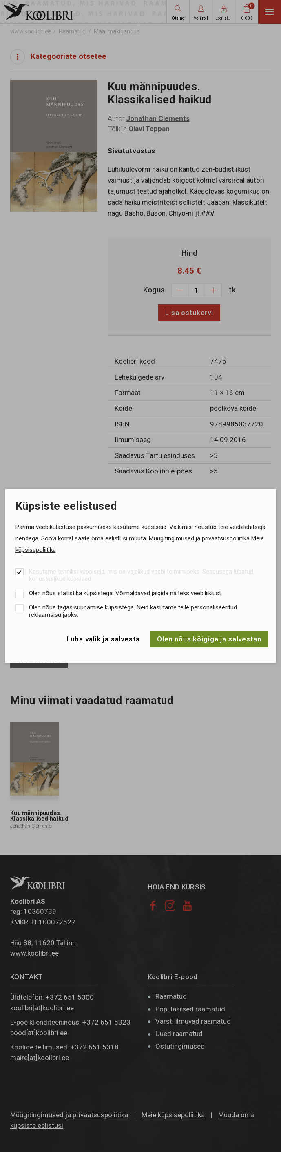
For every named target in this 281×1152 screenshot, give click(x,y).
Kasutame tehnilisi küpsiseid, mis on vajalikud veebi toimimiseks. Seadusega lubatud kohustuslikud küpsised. (141, 575)
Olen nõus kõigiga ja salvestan (209, 639)
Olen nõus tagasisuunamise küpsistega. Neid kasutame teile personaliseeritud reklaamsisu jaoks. (133, 611)
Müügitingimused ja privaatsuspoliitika (199, 538)
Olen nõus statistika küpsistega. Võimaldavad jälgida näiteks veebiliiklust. (125, 593)
